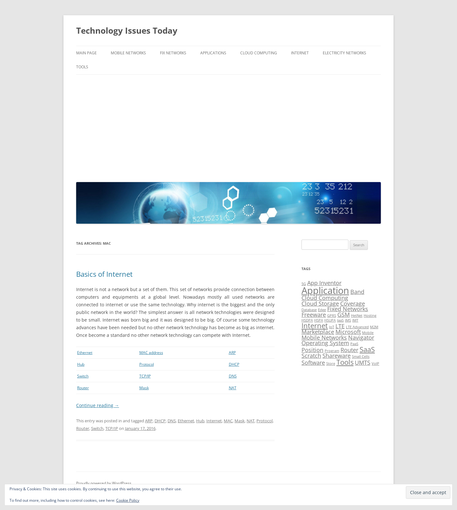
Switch (83, 376)
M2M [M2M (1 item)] (374, 327)
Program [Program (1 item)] (332, 351)
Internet (300, 53)
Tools (82, 67)
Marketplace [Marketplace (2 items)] (317, 332)
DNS (233, 376)
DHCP (234, 364)
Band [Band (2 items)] (357, 292)
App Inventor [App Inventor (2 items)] (324, 283)
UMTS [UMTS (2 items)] (362, 362)
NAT (232, 388)
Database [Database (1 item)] (309, 310)
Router (83, 388)
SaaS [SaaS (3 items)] (367, 349)
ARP (232, 352)
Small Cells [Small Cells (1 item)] (360, 356)
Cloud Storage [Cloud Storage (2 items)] (320, 303)
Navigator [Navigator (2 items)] (361, 337)
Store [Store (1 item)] (330, 363)
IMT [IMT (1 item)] (355, 320)
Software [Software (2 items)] (313, 362)
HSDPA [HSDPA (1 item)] (307, 320)
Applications (213, 53)
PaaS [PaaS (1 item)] (354, 344)
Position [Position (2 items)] (312, 350)
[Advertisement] (228, 126)
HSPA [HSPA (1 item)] (318, 320)
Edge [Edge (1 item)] (322, 310)
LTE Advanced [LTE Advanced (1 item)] (357, 327)
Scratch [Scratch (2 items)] (311, 355)
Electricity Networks (344, 53)
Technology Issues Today (126, 30)
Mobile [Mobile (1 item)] (368, 332)
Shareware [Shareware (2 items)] (336, 355)
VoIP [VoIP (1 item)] (375, 363)
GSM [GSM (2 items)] (343, 314)
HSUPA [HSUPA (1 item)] (330, 320)
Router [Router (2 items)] (349, 350)
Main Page (86, 53)
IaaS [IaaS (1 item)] (340, 320)
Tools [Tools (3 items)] (345, 362)
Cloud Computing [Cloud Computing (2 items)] (324, 298)
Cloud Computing (258, 53)
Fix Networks (173, 53)
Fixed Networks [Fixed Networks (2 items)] (347, 309)
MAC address (151, 352)
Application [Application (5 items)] (325, 290)
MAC (228, 421)
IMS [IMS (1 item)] (348, 320)
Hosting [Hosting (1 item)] (370, 315)
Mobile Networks (128, 53)
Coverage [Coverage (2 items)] (352, 303)
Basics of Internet (104, 274)
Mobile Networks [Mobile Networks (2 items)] (324, 337)
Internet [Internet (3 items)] (314, 325)
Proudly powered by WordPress (103, 483)
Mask (144, 388)
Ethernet (84, 352)
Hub (80, 364)
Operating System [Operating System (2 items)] (325, 343)
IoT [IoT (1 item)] (331, 327)
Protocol (146, 364)
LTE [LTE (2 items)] (340, 326)
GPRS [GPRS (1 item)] (331, 315)
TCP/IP (145, 376)
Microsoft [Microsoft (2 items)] (348, 332)
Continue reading (97, 405)
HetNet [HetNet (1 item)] (356, 315)
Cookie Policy (127, 500)
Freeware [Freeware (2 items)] (313, 314)
